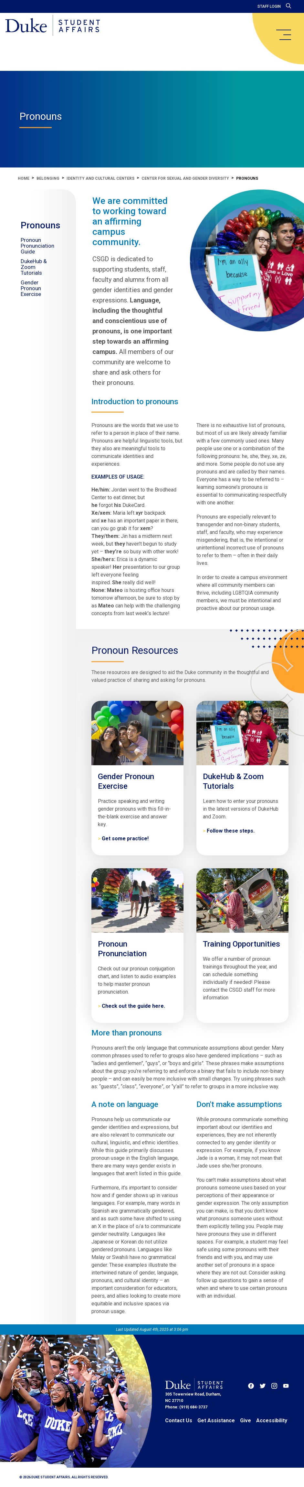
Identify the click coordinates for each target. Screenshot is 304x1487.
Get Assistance (216, 1420)
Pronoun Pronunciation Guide (37, 245)
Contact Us (178, 1420)
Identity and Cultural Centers (100, 178)
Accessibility (271, 1420)
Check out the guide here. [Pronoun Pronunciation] (133, 1006)
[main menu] (283, 35)
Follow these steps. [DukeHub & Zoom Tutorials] (231, 831)
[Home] (52, 26)
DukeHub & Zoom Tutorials (34, 267)
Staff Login (269, 6)
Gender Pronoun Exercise (31, 288)
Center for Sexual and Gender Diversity (185, 178)
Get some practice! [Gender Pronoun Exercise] (125, 838)
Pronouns (40, 225)
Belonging (48, 178)
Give (245, 1420)
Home (23, 178)
